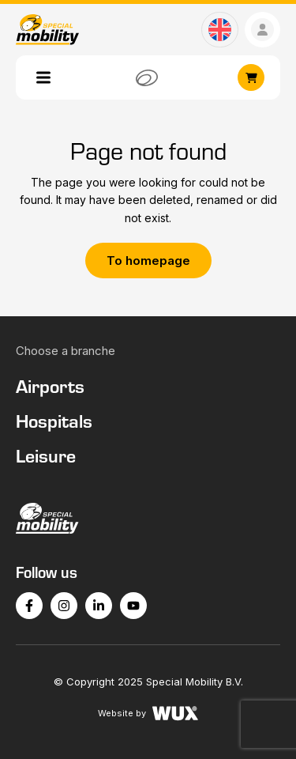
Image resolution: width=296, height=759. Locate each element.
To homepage (148, 260)
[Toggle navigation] (43, 77)
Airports (50, 385)
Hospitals (54, 420)
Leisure (46, 455)
